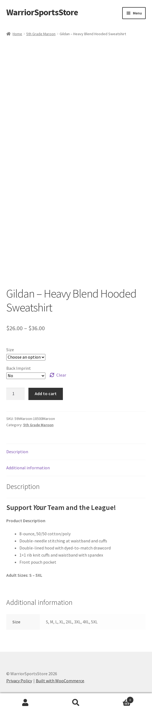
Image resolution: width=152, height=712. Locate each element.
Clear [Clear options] (61, 375)
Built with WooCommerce (60, 680)
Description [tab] (17, 451)
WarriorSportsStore (42, 12)
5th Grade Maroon (40, 33)
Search (76, 702)
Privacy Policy (19, 680)
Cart (117, 699)
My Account (25, 702)
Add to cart (46, 393)
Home (17, 33)
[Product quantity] (15, 394)
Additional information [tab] (28, 467)
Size (10, 349)
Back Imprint (18, 368)
